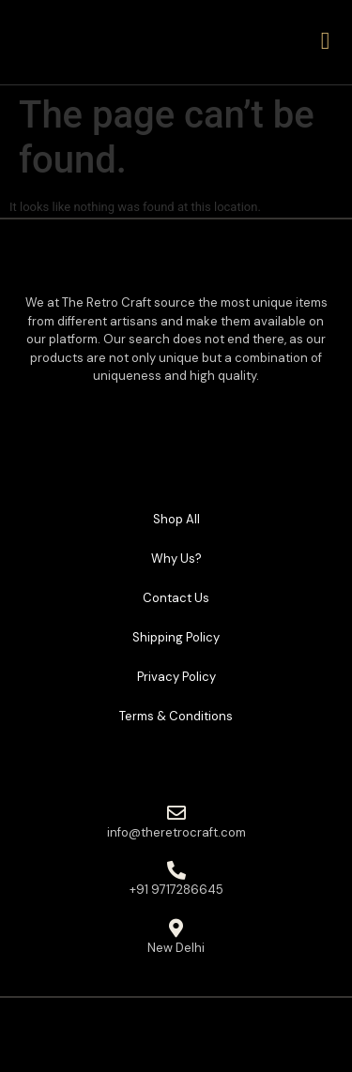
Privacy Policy (176, 677)
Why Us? (176, 558)
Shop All (176, 519)
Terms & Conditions (176, 716)
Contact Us (176, 598)
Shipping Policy (176, 637)
